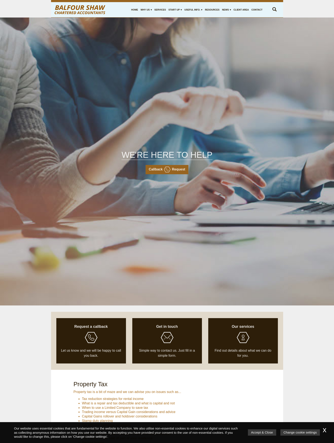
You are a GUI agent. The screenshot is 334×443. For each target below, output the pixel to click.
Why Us (145, 9)
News (225, 9)
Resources (212, 9)
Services (160, 9)
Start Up (174, 9)
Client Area (241, 9)
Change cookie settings (300, 432)
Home (134, 9)
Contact (256, 9)
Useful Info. (192, 9)
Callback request (167, 169)
